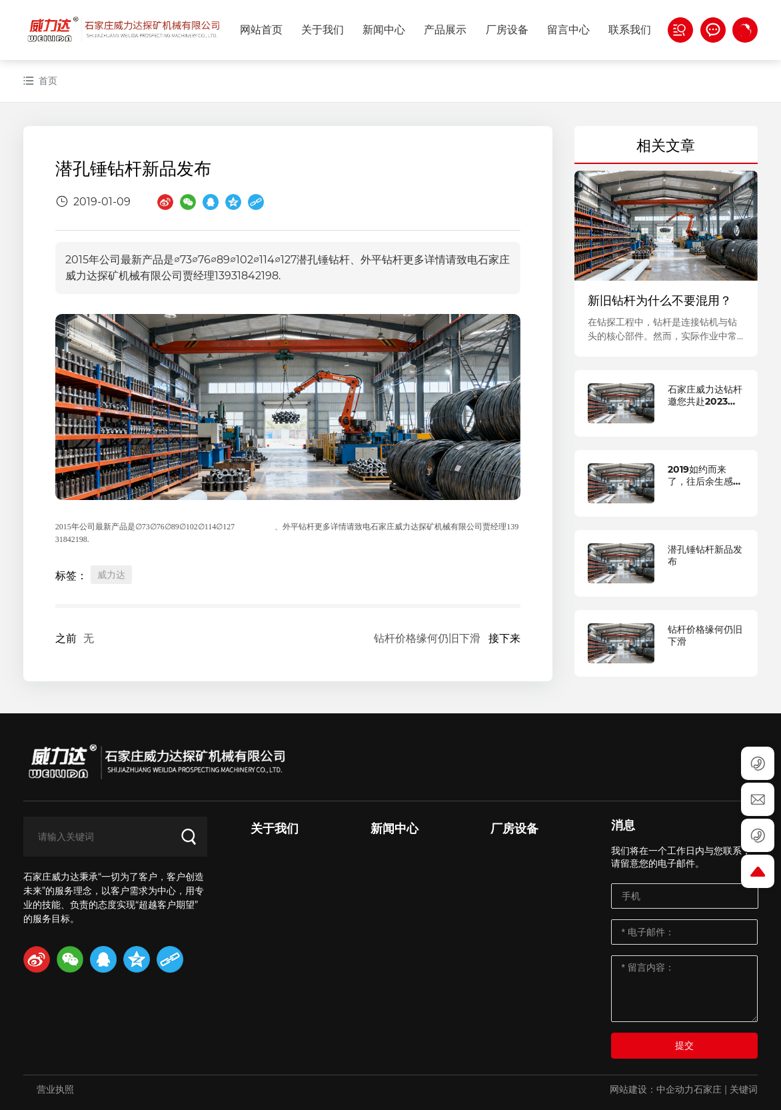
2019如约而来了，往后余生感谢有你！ (705, 481)
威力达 (111, 575)
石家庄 (708, 1089)
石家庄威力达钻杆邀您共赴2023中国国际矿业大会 (705, 401)
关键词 (744, 1089)
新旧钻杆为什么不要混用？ (660, 300)
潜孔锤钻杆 (255, 526)
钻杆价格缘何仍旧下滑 (427, 638)
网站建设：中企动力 (652, 1089)
